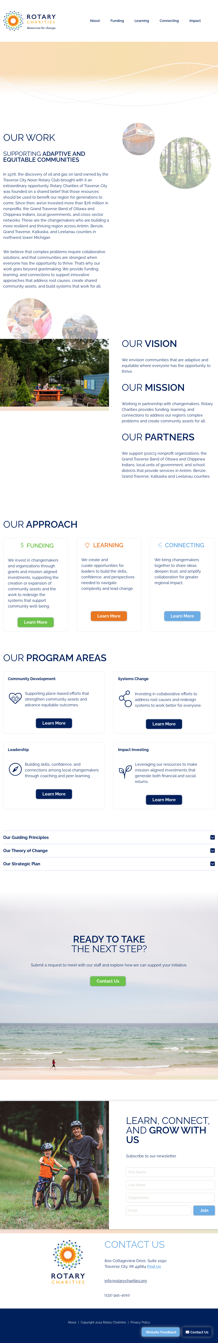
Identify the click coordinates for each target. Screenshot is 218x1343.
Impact (195, 21)
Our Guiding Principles (26, 837)
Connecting (169, 21)
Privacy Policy (140, 1322)
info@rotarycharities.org (126, 1281)
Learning (142, 21)
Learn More (35, 622)
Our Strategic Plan (21, 863)
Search (210, 21)
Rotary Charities (29, 21)
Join (204, 1210)
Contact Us (108, 981)
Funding (117, 21)
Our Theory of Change (25, 850)
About (95, 21)
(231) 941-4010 (117, 1295)
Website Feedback (161, 1332)
